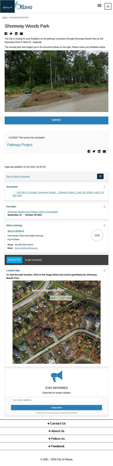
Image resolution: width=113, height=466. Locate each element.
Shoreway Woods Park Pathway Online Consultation (33, 212)
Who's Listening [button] (56, 225)
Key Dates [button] (56, 206)
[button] (6, 33)
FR (108, 6)
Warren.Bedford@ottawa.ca (26, 248)
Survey (56, 120)
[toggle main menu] (99, 5)
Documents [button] (56, 186)
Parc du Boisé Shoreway (18, 176)
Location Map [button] (56, 270)
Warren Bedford (16, 231)
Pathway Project (19, 145)
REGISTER (14, 260)
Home (4, 17)
